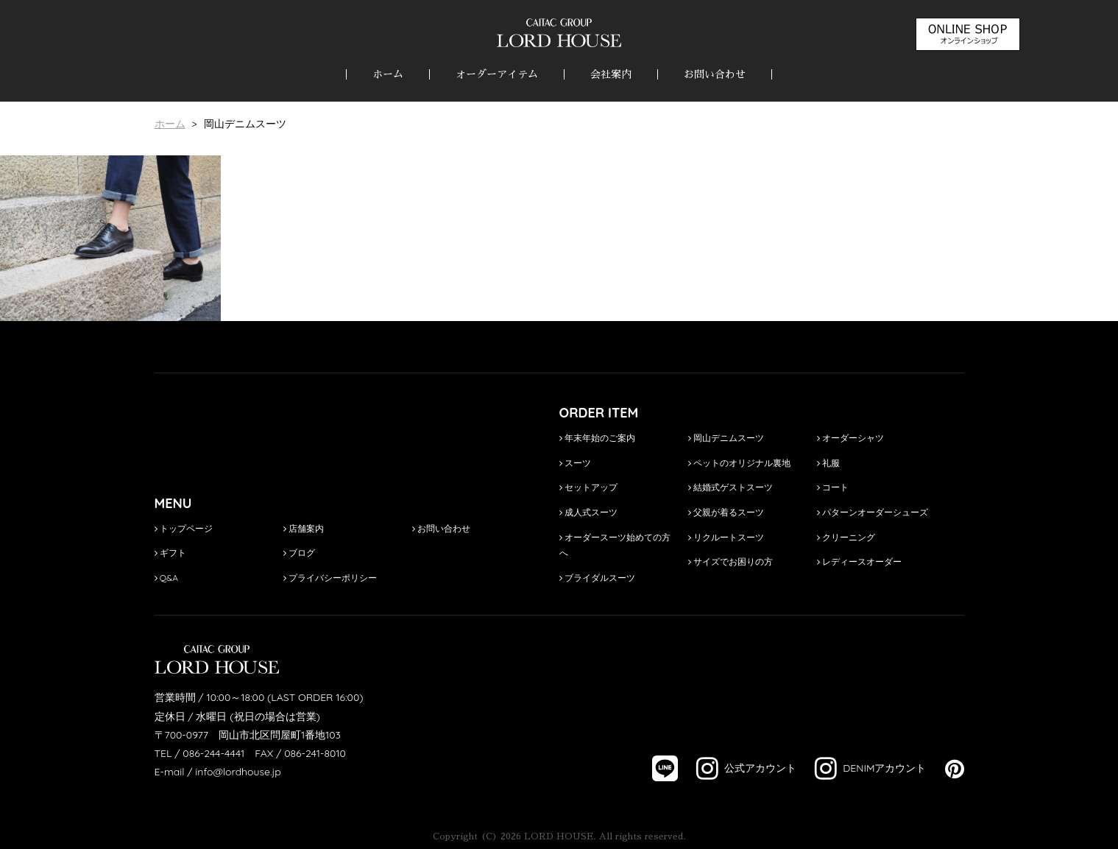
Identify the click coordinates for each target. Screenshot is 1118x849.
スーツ (575, 462)
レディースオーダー (859, 561)
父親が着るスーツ (726, 512)
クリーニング (846, 537)
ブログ (299, 552)
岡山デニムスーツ (726, 437)
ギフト (170, 552)
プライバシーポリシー (330, 577)
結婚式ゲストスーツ (730, 487)
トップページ (184, 528)
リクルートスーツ (726, 537)
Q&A (167, 577)
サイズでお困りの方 (730, 561)
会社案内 (610, 74)
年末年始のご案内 (597, 437)
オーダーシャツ (850, 437)
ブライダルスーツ (597, 577)
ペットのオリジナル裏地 (739, 462)
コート (833, 487)
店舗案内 (303, 528)
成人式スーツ (588, 512)
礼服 (828, 462)
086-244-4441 (213, 753)
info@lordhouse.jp (237, 771)
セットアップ (588, 487)
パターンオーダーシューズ (872, 512)
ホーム (387, 74)
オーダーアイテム (497, 74)
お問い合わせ (715, 74)
